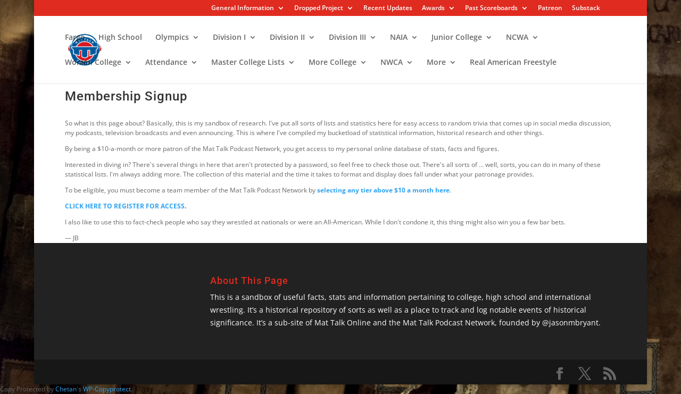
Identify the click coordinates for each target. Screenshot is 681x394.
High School (120, 37)
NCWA (517, 37)
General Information (242, 8)
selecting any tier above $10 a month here (383, 190)
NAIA (399, 37)
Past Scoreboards (491, 8)
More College (332, 62)
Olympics (172, 37)
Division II (287, 37)
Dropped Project (318, 8)
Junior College (456, 37)
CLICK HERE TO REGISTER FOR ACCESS (125, 206)
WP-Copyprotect (107, 388)
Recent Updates (387, 8)
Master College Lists (248, 62)
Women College (93, 62)
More (436, 62)
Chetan (66, 388)
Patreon (550, 8)
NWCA (391, 62)
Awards (433, 8)
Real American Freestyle (513, 62)
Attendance (166, 62)
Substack (586, 8)
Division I (229, 37)
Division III (347, 37)
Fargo (75, 37)
